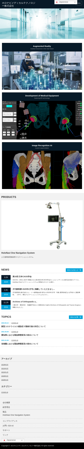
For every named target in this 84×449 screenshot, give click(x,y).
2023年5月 (4, 364)
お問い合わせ (8, 425)
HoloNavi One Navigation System (18, 253)
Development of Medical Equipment (42, 97)
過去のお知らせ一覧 (74, 270)
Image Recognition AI (42, 146)
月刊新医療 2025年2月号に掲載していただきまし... (34, 289)
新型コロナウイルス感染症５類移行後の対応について (23, 326)
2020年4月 (4, 380)
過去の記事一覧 (75, 317)
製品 (4, 412)
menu (79, 3)
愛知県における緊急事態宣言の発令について (19, 335)
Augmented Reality (42, 47)
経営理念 (6, 407)
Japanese (9, 440)
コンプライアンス (10, 421)
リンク (5, 435)
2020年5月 (4, 376)
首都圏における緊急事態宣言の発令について (19, 344)
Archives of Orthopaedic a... (25, 302)
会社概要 (6, 402)
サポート (6, 430)
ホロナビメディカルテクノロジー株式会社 (26, 446)
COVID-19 (14, 323)
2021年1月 (4, 372)
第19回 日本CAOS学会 (22, 276)
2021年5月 (4, 368)
